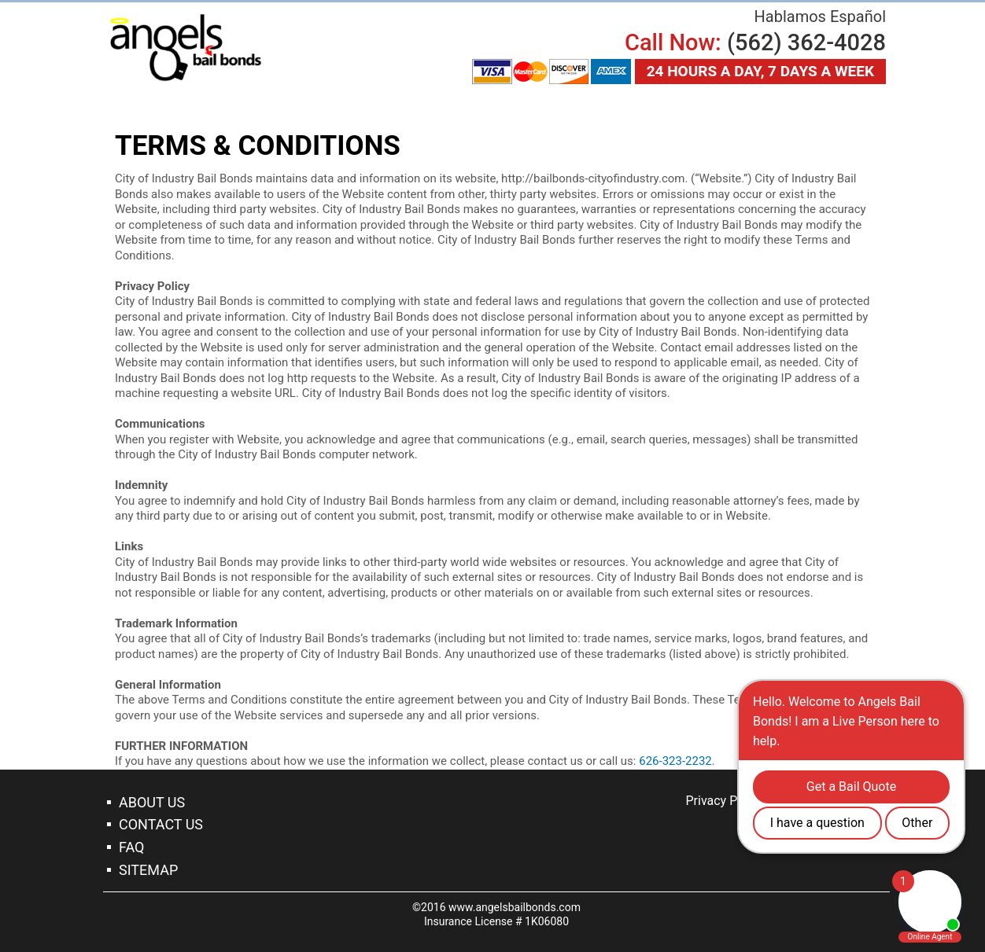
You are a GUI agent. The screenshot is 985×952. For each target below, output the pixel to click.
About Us (152, 802)
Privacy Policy (724, 800)
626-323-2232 (675, 761)
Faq (131, 847)
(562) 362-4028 (806, 42)
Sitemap (148, 870)
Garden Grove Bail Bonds (185, 47)
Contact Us (161, 824)
